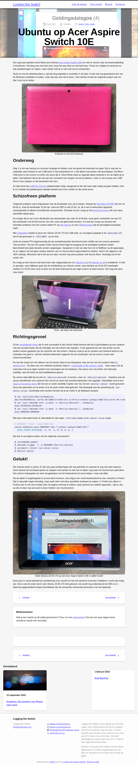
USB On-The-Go (38, 186)
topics (35, 344)
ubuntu (81, 24)
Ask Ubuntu (65, 225)
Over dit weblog (79, 4)
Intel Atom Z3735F (105, 204)
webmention (79, 616)
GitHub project (86, 225)
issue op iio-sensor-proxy (25, 383)
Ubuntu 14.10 (82, 262)
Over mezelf (96, 4)
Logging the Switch (26, 4)
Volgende (112, 596)
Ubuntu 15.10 (98, 262)
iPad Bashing (101, 676)
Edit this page (93, 760)
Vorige (24, 596)
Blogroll (108, 4)
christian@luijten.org (22, 725)
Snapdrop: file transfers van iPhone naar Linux (24, 701)
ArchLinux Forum (101, 210)
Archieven (120, 4)
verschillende (25, 344)
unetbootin (22, 233)
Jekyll (52, 760)
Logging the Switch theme (74, 760)
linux (87, 24)
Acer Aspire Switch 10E (70, 62)
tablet (92, 24)
